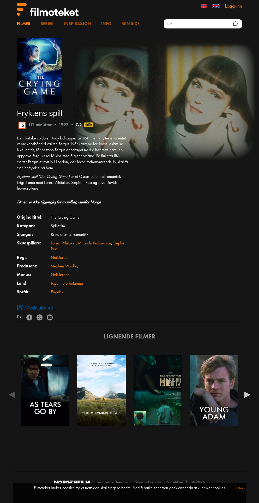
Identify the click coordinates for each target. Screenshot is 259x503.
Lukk (239, 488)
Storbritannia (73, 284)
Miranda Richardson (94, 243)
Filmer (24, 24)
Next (247, 394)
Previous (12, 394)
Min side (131, 24)
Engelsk (57, 292)
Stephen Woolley (65, 266)
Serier (47, 24)
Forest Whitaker (63, 243)
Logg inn (233, 6)
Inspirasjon (77, 24)
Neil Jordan (60, 258)
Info (106, 24)
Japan (56, 284)
